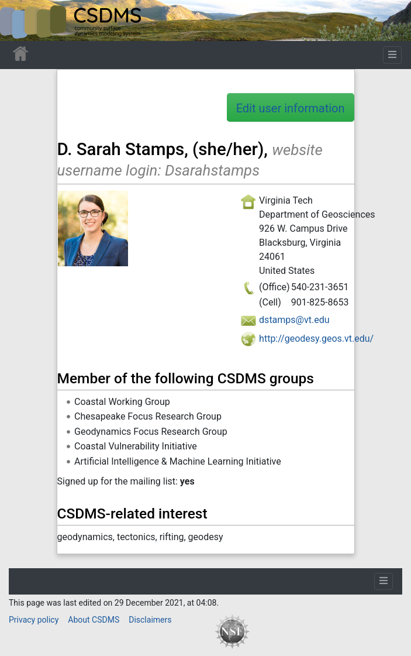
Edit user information (290, 108)
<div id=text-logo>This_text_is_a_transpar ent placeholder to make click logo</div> (18, 20)
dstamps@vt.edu (294, 319)
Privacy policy (33, 619)
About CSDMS (93, 619)
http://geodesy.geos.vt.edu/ (316, 338)
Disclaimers (150, 619)
